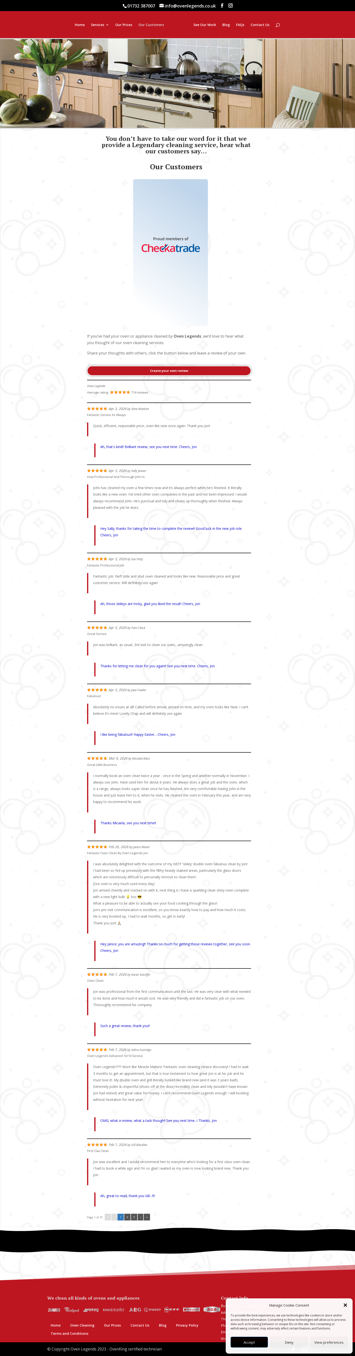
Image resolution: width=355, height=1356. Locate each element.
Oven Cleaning (82, 1325)
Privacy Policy (187, 1325)
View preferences (329, 1342)
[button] (345, 1305)
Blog (254, 25)
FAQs (268, 25)
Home (51, 25)
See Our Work (233, 25)
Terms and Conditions (69, 1333)
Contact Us (288, 25)
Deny (289, 1342)
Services (69, 25)
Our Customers (123, 25)
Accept (249, 1342)
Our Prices (95, 25)
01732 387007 (141, 6)
